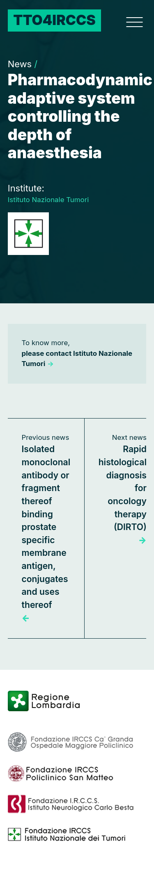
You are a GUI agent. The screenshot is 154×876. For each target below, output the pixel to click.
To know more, (77, 353)
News (22, 64)
